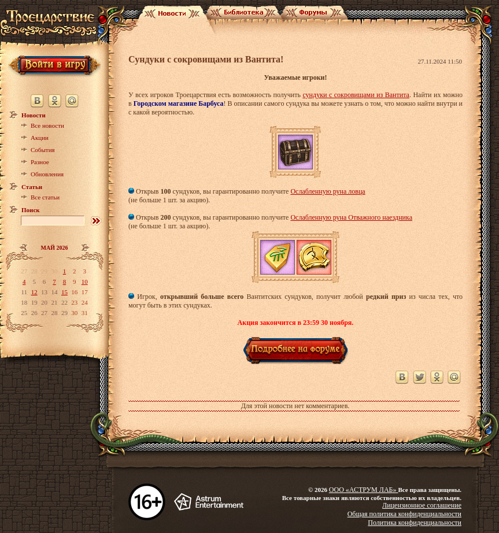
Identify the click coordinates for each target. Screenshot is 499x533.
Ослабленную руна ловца (327, 191)
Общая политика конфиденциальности (404, 514)
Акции (40, 137)
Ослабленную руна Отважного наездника (351, 217)
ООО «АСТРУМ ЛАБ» (363, 490)
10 (85, 281)
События (43, 149)
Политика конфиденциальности (414, 523)
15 (64, 291)
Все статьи (45, 197)
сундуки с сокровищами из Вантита (355, 95)
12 (34, 291)
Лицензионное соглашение (421, 505)
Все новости (47, 125)
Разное (40, 161)
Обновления (47, 174)
